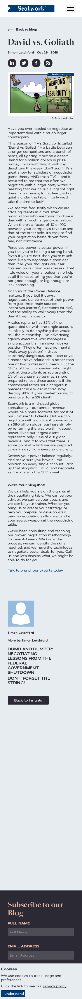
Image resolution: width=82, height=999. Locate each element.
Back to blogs (22, 30)
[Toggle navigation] (70, 9)
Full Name (19, 923)
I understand (13, 994)
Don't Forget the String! (29, 680)
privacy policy (54, 986)
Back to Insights (28, 700)
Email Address (23, 946)
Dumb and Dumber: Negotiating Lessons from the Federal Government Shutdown (30, 661)
